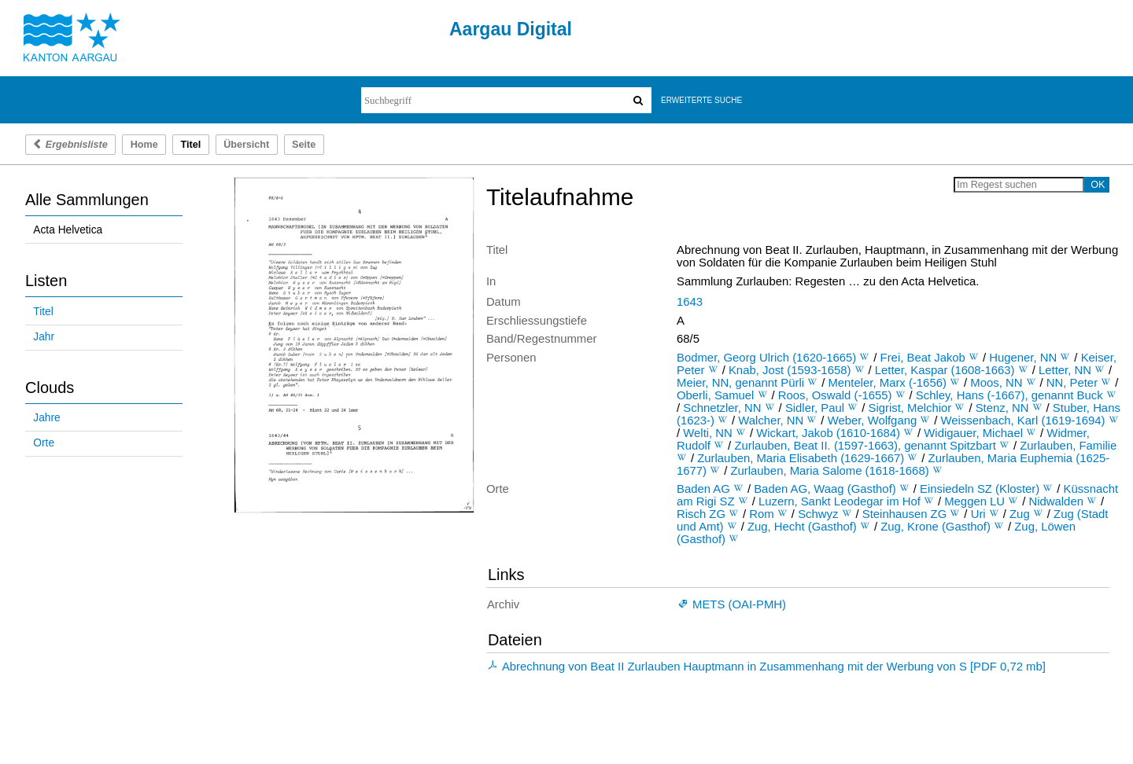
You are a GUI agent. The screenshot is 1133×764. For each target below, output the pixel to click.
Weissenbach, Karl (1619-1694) (1023, 420)
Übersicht (246, 144)
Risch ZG (701, 514)
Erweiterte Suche (701, 100)
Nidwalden (1055, 501)
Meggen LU (974, 501)
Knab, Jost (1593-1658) (790, 370)
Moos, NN (996, 382)
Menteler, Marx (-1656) (887, 382)
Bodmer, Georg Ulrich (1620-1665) (766, 357)
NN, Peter (1072, 382)
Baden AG (703, 489)
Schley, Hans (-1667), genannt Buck (1009, 395)
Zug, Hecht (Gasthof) (802, 526)
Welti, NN (708, 433)
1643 (690, 302)
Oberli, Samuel (715, 395)
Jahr (43, 337)
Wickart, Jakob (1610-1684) (828, 433)
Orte (43, 443)
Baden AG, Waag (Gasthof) (825, 489)
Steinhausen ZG (904, 514)
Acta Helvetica (67, 230)
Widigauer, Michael (973, 433)
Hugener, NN (1023, 357)
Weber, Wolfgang (872, 420)
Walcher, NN (770, 420)
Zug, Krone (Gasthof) (935, 526)
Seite (304, 144)
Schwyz (818, 514)
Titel (43, 312)
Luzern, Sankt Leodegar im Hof (839, 501)
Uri (978, 514)
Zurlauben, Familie (1068, 445)
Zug (1019, 514)
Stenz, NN (1002, 408)
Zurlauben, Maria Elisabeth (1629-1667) (800, 458)
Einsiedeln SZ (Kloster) (979, 489)
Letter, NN (1065, 370)
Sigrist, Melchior (910, 408)
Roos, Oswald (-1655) (835, 395)
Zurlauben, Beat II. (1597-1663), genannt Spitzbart (864, 445)
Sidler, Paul (814, 408)
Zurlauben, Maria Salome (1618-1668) (829, 471)
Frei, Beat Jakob (922, 357)
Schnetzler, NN (722, 408)
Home (144, 144)
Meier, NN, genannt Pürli (740, 382)
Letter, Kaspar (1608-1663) (945, 370)
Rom (761, 514)
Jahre (46, 418)
